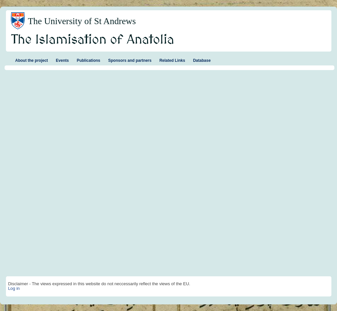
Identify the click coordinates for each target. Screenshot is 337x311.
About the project (31, 60)
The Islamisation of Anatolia (92, 40)
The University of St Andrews (82, 21)
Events (62, 60)
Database (201, 60)
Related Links (172, 60)
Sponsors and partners (129, 60)
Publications (88, 60)
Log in (13, 288)
